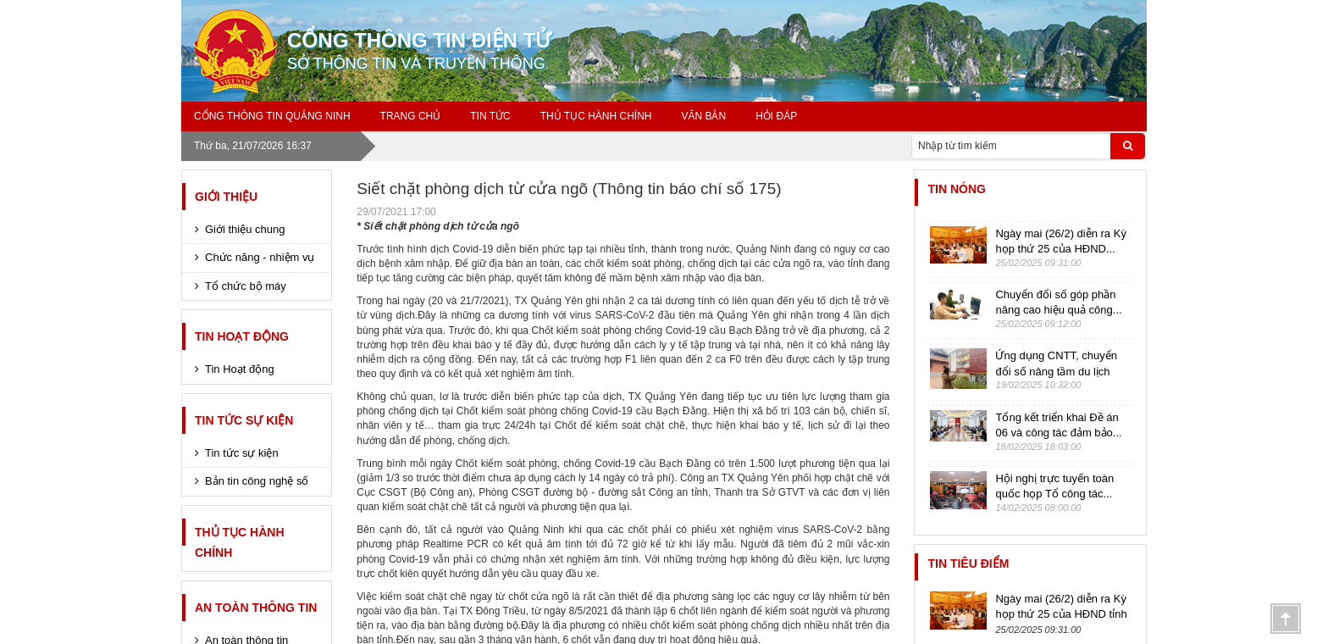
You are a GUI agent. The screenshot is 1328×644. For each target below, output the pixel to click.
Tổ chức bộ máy (245, 286)
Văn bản (703, 116)
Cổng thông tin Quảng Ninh (272, 116)
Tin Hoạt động (242, 336)
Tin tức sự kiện (244, 420)
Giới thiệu (226, 196)
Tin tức (490, 116)
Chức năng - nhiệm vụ (260, 257)
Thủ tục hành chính (596, 116)
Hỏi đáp (776, 116)
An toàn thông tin (256, 607)
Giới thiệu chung (245, 229)
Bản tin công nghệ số (256, 481)
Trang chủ (410, 116)
